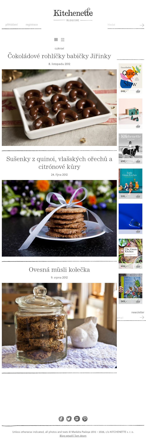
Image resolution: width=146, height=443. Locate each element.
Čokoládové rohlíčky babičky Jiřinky (59, 56)
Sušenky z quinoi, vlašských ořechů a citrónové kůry (59, 163)
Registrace (32, 24)
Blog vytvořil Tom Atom (73, 436)
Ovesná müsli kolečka (59, 270)
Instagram (77, 419)
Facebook (61, 419)
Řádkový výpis (62, 39)
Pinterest (85, 419)
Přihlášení (11, 24)
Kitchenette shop (130, 49)
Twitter (69, 419)
